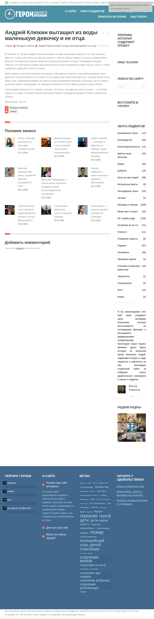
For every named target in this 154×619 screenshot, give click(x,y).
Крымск (92, 491)
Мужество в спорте (128, 211)
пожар (97, 532)
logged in (20, 248)
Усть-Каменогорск (97, 503)
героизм (89, 516)
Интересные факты (128, 184)
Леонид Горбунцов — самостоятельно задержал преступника (99, 175)
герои (98, 511)
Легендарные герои (128, 191)
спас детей (90, 545)
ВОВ (90, 483)
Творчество (124, 276)
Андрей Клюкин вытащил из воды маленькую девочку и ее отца (67, 46)
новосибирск (87, 528)
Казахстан (102, 487)
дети (84, 520)
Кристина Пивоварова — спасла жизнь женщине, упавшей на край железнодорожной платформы (54, 186)
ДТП (95, 483)
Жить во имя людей (128, 177)
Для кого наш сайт (57, 527)
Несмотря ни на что (128, 225)
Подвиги (122, 245)
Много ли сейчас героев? (56, 536)
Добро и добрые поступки (130, 486)
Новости (122, 232)
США (92, 499)
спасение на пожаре (89, 569)
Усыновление (125, 283)
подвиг (84, 532)
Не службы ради (126, 218)
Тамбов (13, 111)
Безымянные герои (128, 133)
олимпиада (103, 528)
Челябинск (85, 507)
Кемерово (84, 491)
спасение (90, 549)
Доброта (122, 170)
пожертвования (88, 536)
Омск (104, 495)
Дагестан (103, 483)
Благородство (125, 140)
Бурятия (83, 483)
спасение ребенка (94, 580)
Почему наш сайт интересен (56, 484)
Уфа (109, 503)
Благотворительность (129, 146)
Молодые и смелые (25, 46)
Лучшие (122, 198)
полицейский (92, 540)
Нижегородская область (89, 495)
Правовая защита (127, 259)
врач (82, 511)
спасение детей (86, 553)
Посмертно (123, 252)
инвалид (96, 524)
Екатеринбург (87, 487)
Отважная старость (128, 238)
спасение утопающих (89, 586)
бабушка (102, 507)
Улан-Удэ (83, 503)
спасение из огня (93, 565)
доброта (85, 524)
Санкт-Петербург (103, 499)
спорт (83, 591)
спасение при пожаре (90, 574)
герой (105, 516)
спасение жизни (89, 559)
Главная (8, 46)
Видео (121, 164)
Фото (120, 290)
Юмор (121, 296)
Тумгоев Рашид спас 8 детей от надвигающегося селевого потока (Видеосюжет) (26, 213)
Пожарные (84, 499)
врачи (89, 512)
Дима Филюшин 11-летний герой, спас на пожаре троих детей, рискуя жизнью (63, 145)
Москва (101, 491)
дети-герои (99, 520)
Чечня (94, 507)
